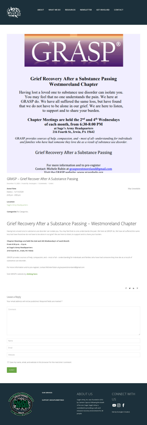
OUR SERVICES (47, 393)
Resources (70, 10)
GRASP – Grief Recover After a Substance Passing (42, 179)
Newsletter (86, 10)
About (40, 10)
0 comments (43, 183)
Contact (118, 10)
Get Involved (102, 10)
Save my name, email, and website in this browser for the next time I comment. (41, 362)
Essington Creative (123, 412)
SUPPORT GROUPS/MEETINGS (53, 400)
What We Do (55, 10)
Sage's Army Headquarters (17, 205)
